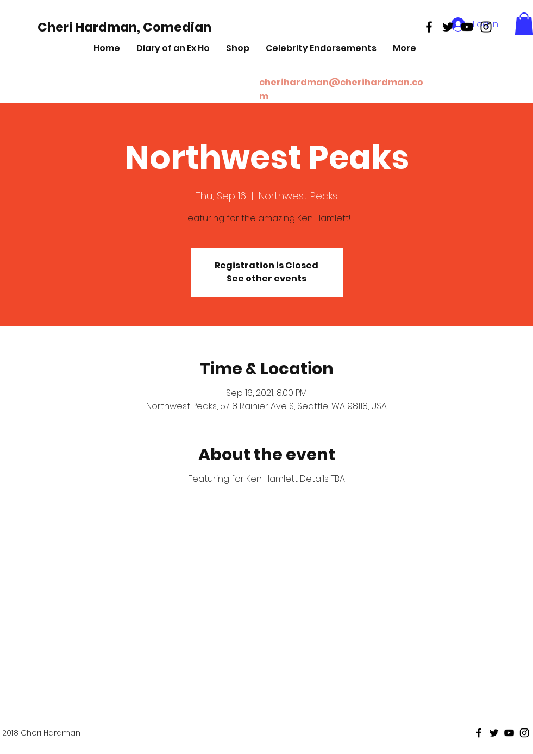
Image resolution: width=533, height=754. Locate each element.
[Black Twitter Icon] (448, 27)
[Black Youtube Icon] (467, 27)
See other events (266, 278)
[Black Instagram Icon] (486, 27)
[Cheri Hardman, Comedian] (124, 27)
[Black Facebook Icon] (429, 27)
